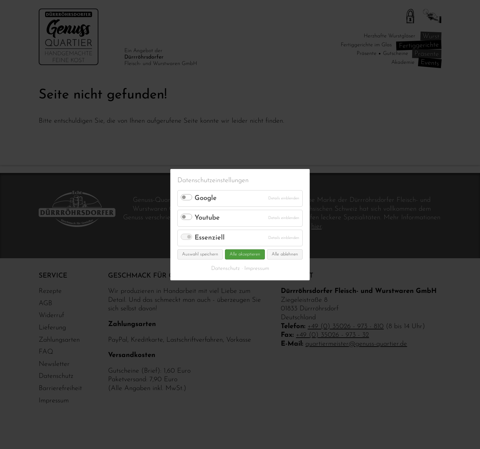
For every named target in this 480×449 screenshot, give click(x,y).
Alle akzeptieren (245, 254)
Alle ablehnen (285, 254)
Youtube (207, 217)
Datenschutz (225, 268)
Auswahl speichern (200, 254)
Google (206, 198)
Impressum (256, 268)
